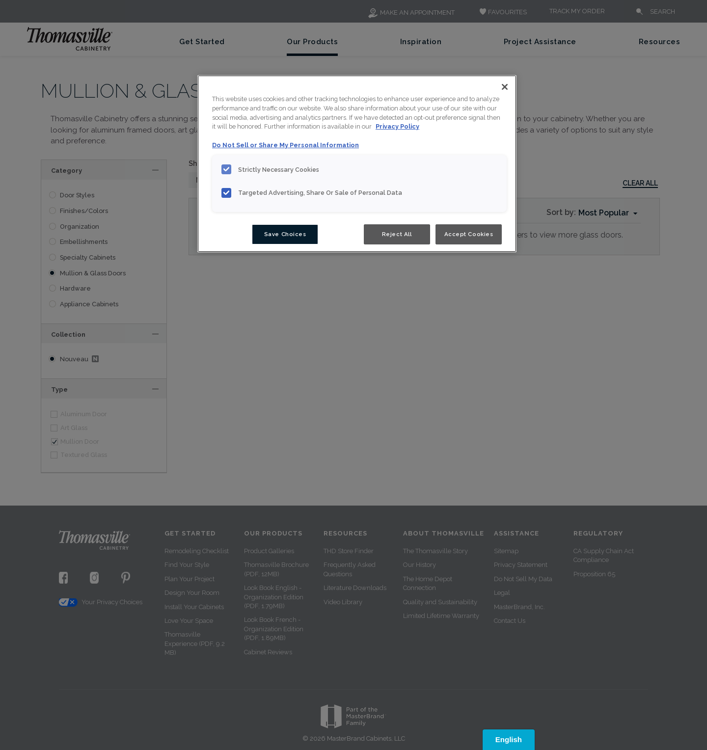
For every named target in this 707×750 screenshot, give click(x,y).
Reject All (397, 234)
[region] (357, 164)
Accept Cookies (468, 234)
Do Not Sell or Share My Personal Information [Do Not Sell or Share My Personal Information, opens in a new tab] (285, 145)
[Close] (505, 87)
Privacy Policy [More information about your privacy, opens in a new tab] (397, 126)
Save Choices (285, 234)
